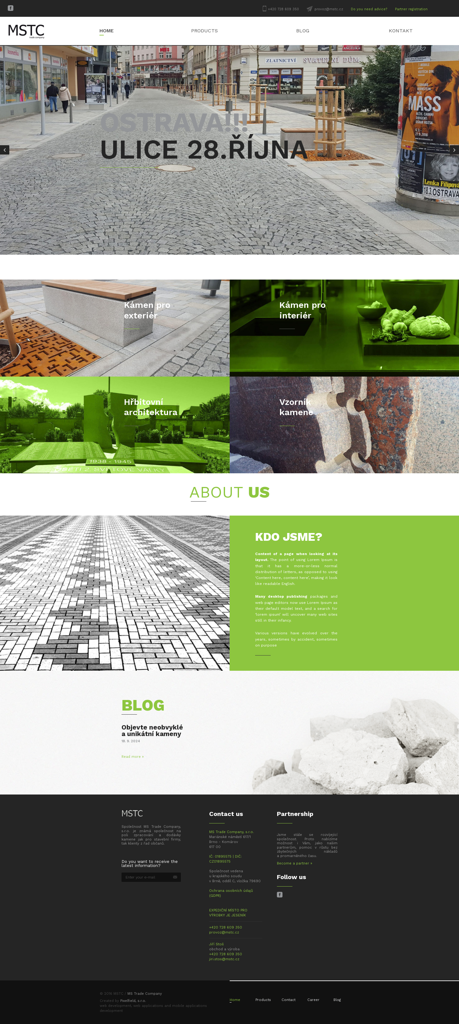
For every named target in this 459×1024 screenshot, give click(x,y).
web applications (148, 1006)
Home (106, 31)
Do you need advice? (369, 9)
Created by (123, 1001)
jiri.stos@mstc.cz (224, 959)
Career (313, 1000)
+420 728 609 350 (283, 9)
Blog (302, 31)
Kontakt (401, 31)
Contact (289, 1000)
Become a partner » (294, 863)
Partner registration (411, 9)
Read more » (133, 757)
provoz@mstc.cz (328, 9)
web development (115, 1006)
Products (204, 31)
